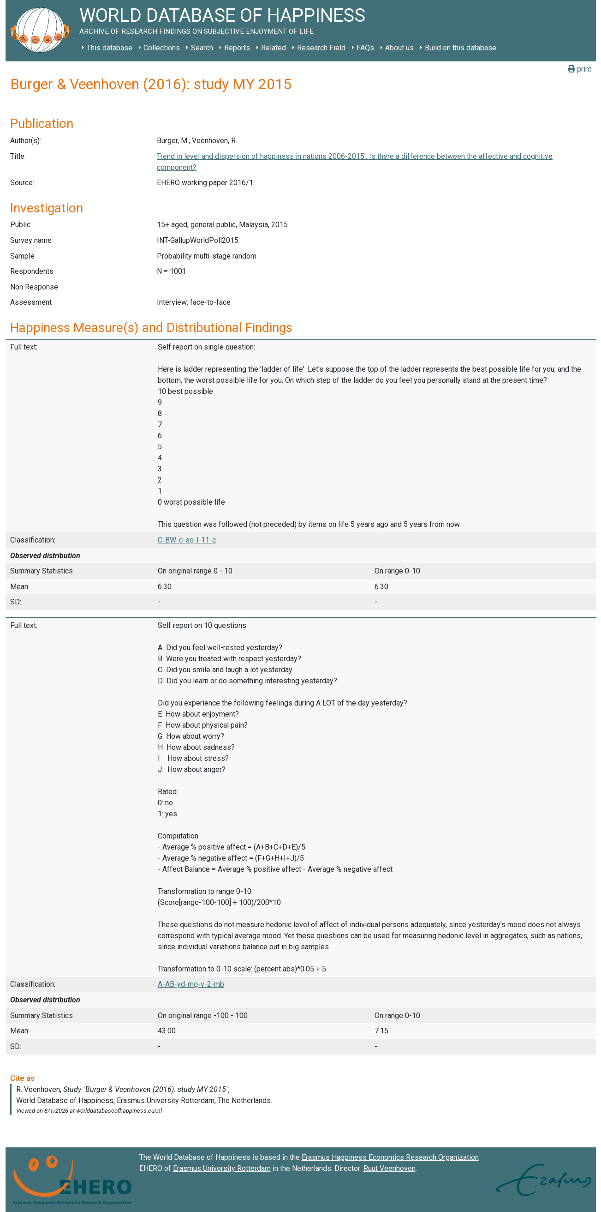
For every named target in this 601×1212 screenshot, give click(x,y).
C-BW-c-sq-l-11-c (187, 540)
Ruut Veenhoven (389, 1168)
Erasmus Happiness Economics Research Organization (390, 1157)
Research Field (321, 47)
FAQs (365, 47)
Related (273, 47)
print (579, 69)
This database (109, 47)
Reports (237, 47)
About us (399, 47)
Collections (161, 47)
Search (202, 47)
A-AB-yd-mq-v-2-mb (191, 984)
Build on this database (460, 47)
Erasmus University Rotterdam (222, 1168)
